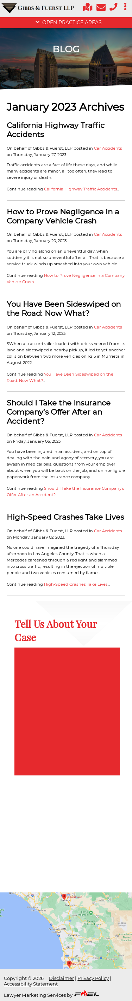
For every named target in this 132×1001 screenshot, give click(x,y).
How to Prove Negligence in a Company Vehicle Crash (63, 216)
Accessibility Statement (31, 984)
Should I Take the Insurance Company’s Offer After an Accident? (59, 411)
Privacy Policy (93, 978)
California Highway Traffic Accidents (80, 189)
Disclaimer (61, 978)
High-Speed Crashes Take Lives (65, 516)
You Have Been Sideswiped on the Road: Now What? (64, 308)
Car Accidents (108, 148)
